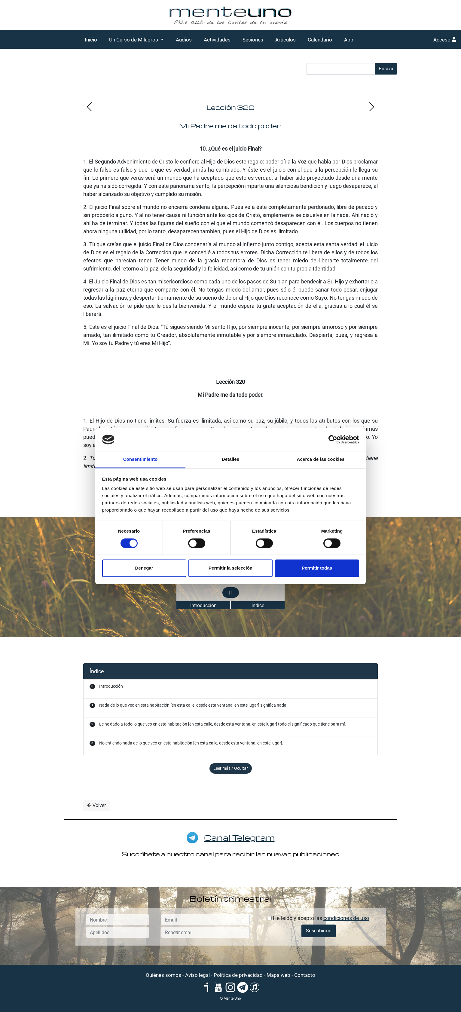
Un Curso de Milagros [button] (134, 40)
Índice (258, 605)
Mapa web (278, 975)
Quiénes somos (163, 975)
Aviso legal (197, 975)
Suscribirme (318, 931)
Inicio (91, 40)
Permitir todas (317, 568)
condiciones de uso (346, 918)
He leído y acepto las (318, 918)
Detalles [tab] (230, 459)
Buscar (386, 69)
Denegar (144, 568)
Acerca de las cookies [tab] (321, 459)
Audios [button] (184, 40)
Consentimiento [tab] (140, 459)
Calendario (320, 40)
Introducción (203, 605)
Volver (96, 805)
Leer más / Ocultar (230, 768)
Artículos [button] (285, 40)
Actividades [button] (217, 40)
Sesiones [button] (253, 40)
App (348, 40)
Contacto (304, 975)
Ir (230, 592)
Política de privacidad (238, 975)
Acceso (444, 40)
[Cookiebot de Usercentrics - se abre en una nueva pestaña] (333, 439)
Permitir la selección (230, 568)
